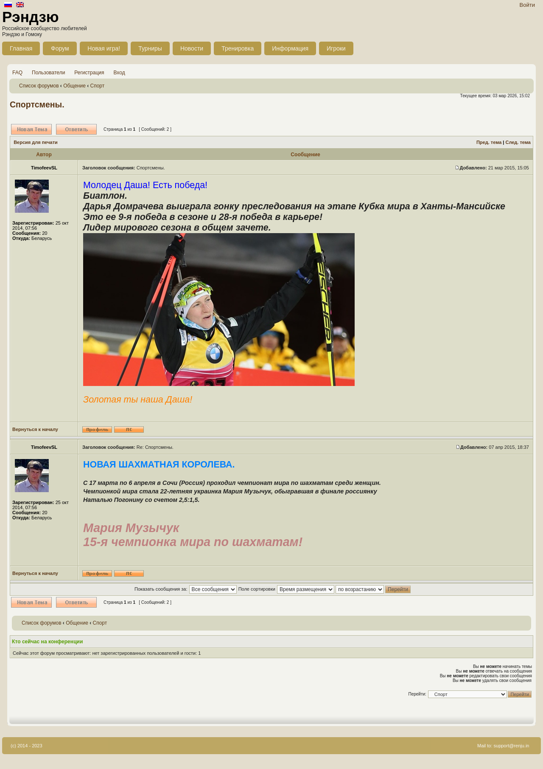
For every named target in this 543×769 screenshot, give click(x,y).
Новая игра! (103, 48)
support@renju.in (511, 745)
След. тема (517, 142)
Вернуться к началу (35, 429)
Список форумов (39, 86)
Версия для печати (36, 142)
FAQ (17, 73)
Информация (290, 48)
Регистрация (89, 73)
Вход (119, 73)
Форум (60, 48)
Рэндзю (30, 16)
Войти (527, 5)
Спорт (97, 86)
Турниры (150, 48)
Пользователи (48, 73)
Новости (191, 48)
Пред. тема (488, 142)
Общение (74, 86)
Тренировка (237, 48)
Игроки (336, 48)
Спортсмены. (37, 104)
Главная (21, 48)
